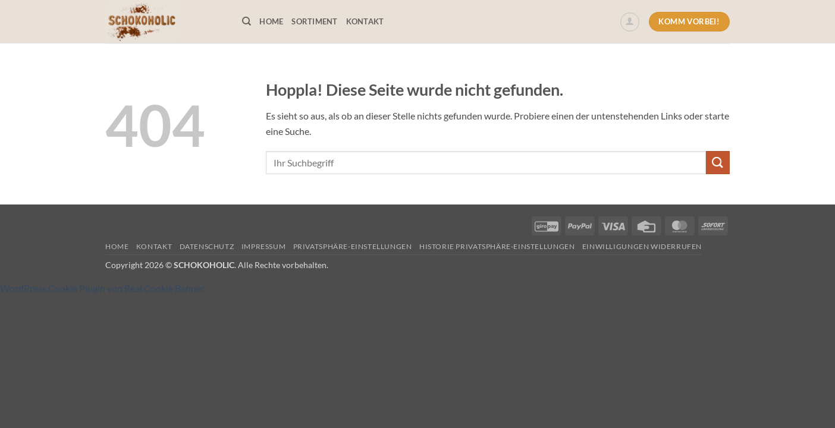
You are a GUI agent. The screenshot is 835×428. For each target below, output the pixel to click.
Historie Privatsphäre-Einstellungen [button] (497, 246)
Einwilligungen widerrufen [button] (642, 246)
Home (271, 21)
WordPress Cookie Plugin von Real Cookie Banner (102, 288)
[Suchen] (246, 21)
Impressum (263, 246)
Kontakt (365, 21)
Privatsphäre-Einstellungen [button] (352, 246)
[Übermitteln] (718, 162)
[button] (629, 22)
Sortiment (314, 21)
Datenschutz (207, 246)
